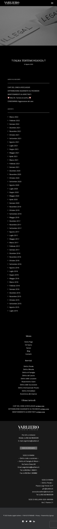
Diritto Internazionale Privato (28, 387)
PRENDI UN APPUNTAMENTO (28, 448)
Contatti (28, 354)
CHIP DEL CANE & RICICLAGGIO (24, 406)
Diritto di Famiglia (28, 372)
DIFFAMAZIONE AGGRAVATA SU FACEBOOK (24, 409)
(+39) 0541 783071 (30, 470)
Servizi (28, 347)
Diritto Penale (29, 366)
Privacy (38, 515)
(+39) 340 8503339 (46, 494)
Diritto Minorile (28, 369)
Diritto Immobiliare (28, 390)
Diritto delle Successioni (28, 384)
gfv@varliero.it (47, 488)
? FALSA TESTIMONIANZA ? (28, 60)
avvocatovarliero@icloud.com (42, 491)
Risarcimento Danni (28, 381)
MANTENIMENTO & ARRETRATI (24, 411)
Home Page (28, 341)
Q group (51, 515)
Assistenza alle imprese (28, 393)
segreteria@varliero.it (31, 440)
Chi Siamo (28, 344)
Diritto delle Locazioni (28, 378)
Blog (28, 351)
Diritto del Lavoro (28, 375)
